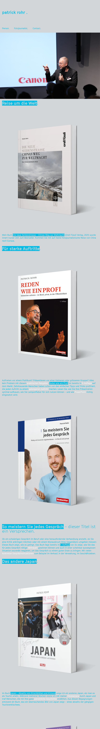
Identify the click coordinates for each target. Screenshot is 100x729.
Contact (36, 28)
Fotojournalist (20, 28)
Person (5, 28)
